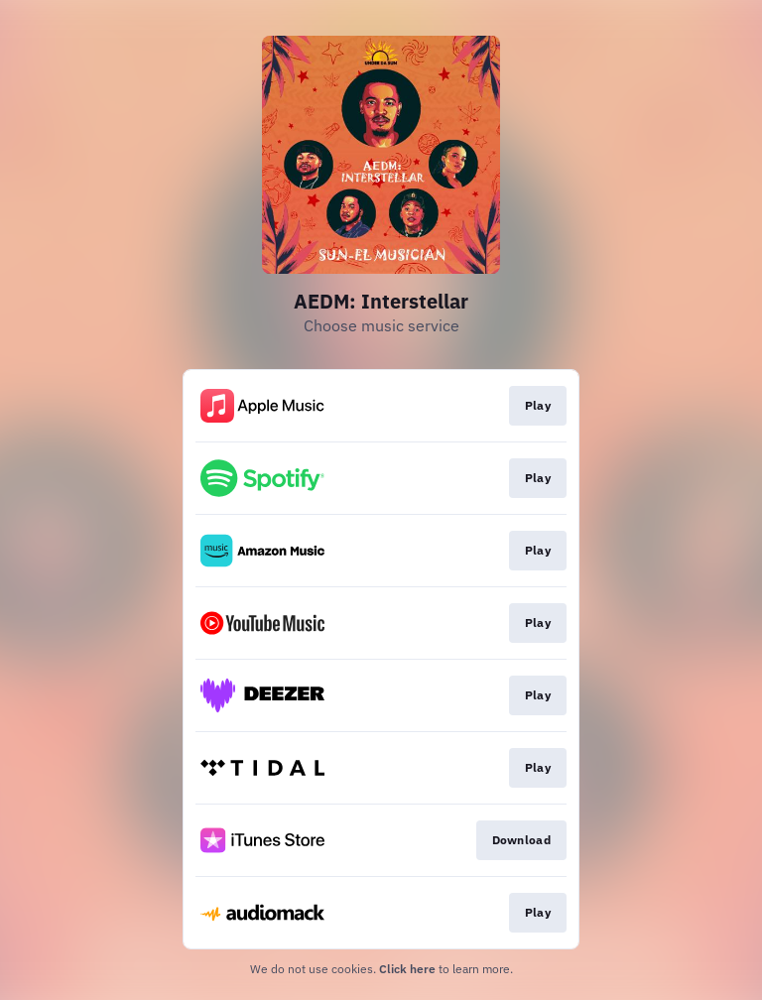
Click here (407, 968)
